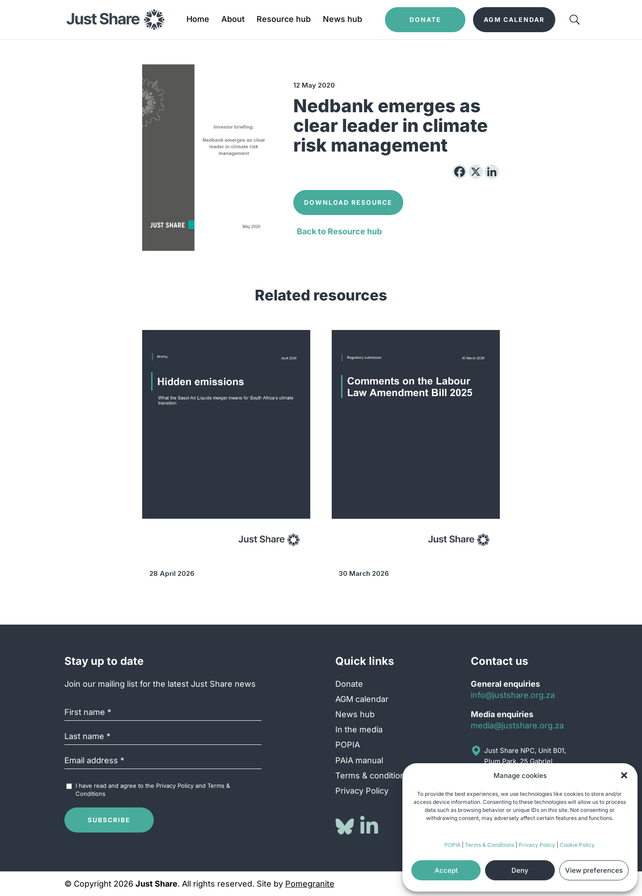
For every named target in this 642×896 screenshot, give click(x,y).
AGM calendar (362, 699)
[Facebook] (459, 172)
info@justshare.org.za (513, 695)
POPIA (452, 844)
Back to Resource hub (339, 231)
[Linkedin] (492, 172)
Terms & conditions (372, 775)
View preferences (594, 870)
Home (197, 20)
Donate (349, 684)
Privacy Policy (537, 844)
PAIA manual (359, 760)
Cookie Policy (577, 844)
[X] (476, 172)
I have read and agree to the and (153, 789)
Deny (519, 870)
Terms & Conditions (489, 844)
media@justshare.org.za (517, 725)
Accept (446, 870)
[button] (624, 775)
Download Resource (348, 202)
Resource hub (284, 20)
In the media (359, 729)
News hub (342, 20)
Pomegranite (309, 883)
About (233, 20)
